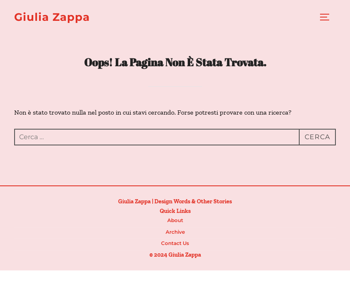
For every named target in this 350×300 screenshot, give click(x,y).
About (175, 220)
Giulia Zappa (52, 17)
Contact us (175, 243)
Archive (175, 232)
